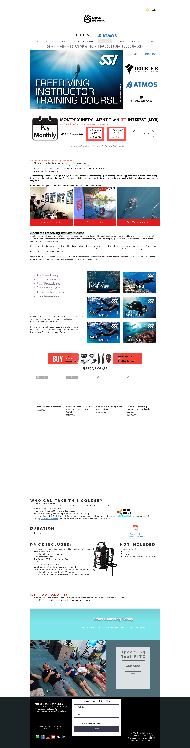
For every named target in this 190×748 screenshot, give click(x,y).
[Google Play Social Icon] (64, 737)
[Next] (157, 668)
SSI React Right (125, 516)
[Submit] (96, 729)
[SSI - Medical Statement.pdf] (135, 528)
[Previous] (32, 668)
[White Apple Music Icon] (58, 737)
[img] (51, 206)
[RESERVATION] (143, 133)
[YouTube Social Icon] (53, 737)
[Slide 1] (95, 694)
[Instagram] (48, 737)
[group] (95, 396)
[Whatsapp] (37, 737)
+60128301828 (51, 709)
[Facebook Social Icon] (43, 737)
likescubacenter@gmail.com (54, 711)
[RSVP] (133, 673)
